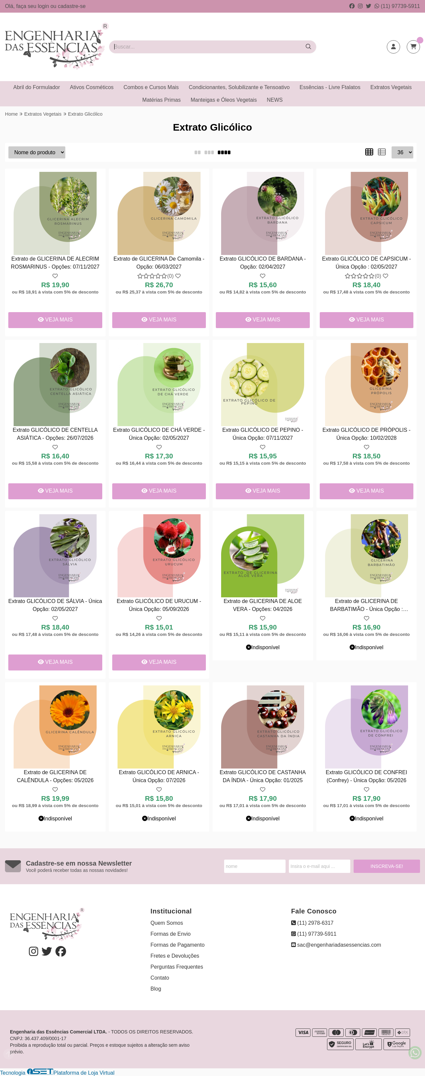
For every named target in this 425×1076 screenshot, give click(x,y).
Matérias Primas (161, 100)
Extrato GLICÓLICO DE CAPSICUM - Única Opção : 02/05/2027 (366, 263)
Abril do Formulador (36, 87)
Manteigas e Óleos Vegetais (224, 100)
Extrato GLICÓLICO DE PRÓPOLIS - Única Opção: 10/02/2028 (366, 434)
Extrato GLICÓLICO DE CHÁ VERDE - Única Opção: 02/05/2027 (159, 434)
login (44, 6)
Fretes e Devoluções (174, 956)
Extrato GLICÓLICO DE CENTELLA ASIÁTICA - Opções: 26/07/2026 (55, 434)
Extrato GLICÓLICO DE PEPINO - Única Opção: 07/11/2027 (262, 434)
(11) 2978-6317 (312, 923)
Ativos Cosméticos (92, 87)
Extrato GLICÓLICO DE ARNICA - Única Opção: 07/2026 (159, 776)
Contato (159, 978)
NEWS (275, 100)
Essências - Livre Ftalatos (329, 87)
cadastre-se (72, 6)
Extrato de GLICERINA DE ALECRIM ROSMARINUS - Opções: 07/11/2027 (55, 263)
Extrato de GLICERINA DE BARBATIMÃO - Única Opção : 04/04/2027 (366, 606)
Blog (155, 989)
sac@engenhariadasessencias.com (336, 945)
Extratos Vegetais (391, 87)
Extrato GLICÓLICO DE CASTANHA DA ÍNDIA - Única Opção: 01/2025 (263, 776)
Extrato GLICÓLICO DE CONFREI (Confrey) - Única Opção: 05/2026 (366, 776)
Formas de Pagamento (177, 945)
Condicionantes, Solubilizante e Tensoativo (239, 87)
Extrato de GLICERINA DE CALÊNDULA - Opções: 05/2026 (55, 776)
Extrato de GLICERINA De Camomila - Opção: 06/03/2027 (159, 263)
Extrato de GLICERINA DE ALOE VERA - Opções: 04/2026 (262, 605)
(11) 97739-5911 (397, 6)
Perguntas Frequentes (176, 967)
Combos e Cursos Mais (151, 87)
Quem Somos (166, 923)
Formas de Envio (170, 934)
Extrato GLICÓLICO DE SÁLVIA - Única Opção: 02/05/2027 (55, 605)
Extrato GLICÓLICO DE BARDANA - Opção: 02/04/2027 (262, 263)
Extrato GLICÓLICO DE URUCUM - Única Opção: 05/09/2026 (159, 605)
